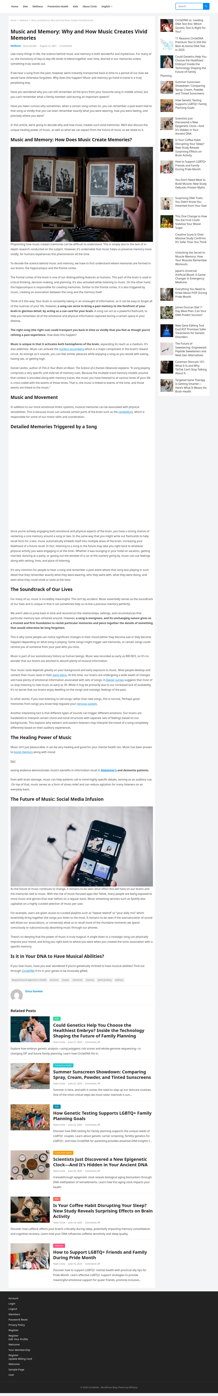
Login (12, 1306)
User (11, 1377)
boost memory (34, 750)
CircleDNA (29, 967)
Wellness (25, 21)
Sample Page (16, 1372)
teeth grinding (106, 976)
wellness (120, 976)
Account (13, 1301)
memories (79, 976)
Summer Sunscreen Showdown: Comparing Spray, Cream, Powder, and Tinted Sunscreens (100, 1073)
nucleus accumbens (73, 348)
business (55, 976)
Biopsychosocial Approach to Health (30, 976)
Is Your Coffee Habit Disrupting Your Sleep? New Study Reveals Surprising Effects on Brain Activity (101, 1212)
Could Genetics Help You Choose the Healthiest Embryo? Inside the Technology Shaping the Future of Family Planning (100, 1026)
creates (66, 976)
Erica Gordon (31, 47)
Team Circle (60, 1038)
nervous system (88, 701)
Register (14, 1333)
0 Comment (67, 47)
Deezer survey (128, 677)
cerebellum (127, 411)
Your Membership (19, 1352)
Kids (58, 1014)
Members (14, 1317)
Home (15, 21)
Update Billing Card (20, 1361)
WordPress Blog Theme (113, 1390)
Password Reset (18, 1322)
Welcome (14, 1347)
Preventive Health (64, 1061)
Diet (58, 1200)
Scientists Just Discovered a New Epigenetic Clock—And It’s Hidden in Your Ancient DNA (101, 1163)
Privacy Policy (17, 1328)
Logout (13, 1312)
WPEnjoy (133, 1390)
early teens (66, 673)
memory (91, 976)
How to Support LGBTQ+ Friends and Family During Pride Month (101, 1256)
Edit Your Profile (18, 1342)
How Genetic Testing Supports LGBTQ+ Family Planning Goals (95, 1117)
